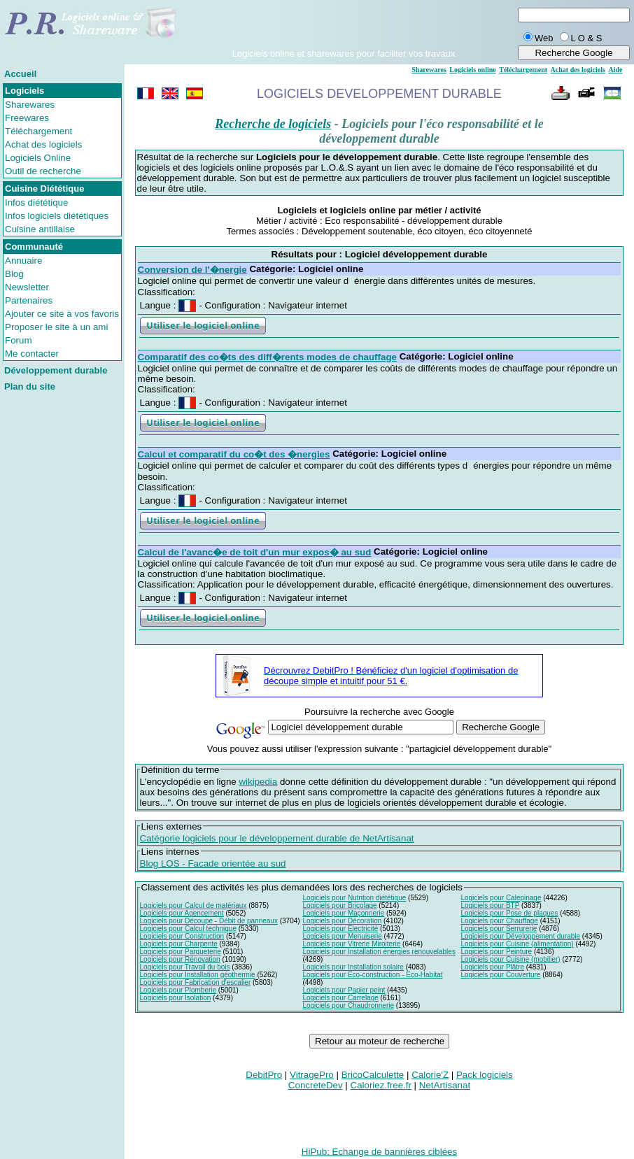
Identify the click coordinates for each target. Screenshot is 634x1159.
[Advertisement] (343, 27)
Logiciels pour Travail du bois (185, 967)
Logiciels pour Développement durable (520, 936)
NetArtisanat (444, 1085)
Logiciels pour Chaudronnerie (348, 1005)
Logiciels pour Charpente (179, 944)
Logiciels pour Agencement (182, 913)
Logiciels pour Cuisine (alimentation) (516, 944)
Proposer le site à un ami (56, 327)
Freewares (27, 118)
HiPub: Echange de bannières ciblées (379, 1151)
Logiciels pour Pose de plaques (509, 913)
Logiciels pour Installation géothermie (197, 975)
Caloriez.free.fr (381, 1085)
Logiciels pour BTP (489, 905)
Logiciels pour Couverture (500, 975)
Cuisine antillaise (40, 229)
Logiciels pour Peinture (496, 951)
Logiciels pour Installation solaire (353, 967)
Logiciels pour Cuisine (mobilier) (510, 959)
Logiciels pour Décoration (341, 921)
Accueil (20, 74)
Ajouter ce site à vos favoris (62, 313)
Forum (18, 340)
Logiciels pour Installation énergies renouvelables (378, 951)
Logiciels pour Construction (182, 936)
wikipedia (258, 781)
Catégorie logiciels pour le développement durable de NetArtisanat (277, 838)
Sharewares (30, 104)
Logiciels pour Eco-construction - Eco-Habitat (372, 975)
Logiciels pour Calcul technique (188, 928)
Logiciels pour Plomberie (178, 990)
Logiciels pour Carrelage (340, 998)
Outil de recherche (43, 171)
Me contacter (32, 353)
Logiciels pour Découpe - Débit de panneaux (209, 921)
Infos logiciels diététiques (56, 216)
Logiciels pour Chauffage (498, 921)
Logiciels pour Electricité (340, 928)
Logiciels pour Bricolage (339, 905)
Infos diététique (36, 202)
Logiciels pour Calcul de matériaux (193, 905)
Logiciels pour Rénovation (180, 959)
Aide (615, 69)
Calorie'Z (430, 1074)
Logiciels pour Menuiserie (341, 936)
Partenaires (28, 300)
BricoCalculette (372, 1074)
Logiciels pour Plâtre (492, 967)
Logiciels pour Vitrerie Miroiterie (351, 944)
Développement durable (55, 370)
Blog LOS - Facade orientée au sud (213, 863)
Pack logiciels (484, 1074)
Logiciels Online (38, 157)
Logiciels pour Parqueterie (180, 951)
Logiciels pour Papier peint (343, 990)
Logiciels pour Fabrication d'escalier (195, 982)
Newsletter (27, 287)
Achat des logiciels (43, 144)
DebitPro (264, 1074)
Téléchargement (38, 131)
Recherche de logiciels (273, 124)
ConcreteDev (315, 1085)
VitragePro (312, 1074)
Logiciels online (472, 69)
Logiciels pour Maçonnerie (343, 913)
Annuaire (23, 260)
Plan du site (29, 386)
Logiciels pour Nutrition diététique (354, 898)
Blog (14, 274)
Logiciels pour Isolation (175, 998)
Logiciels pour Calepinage (500, 898)
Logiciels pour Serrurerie (498, 928)
